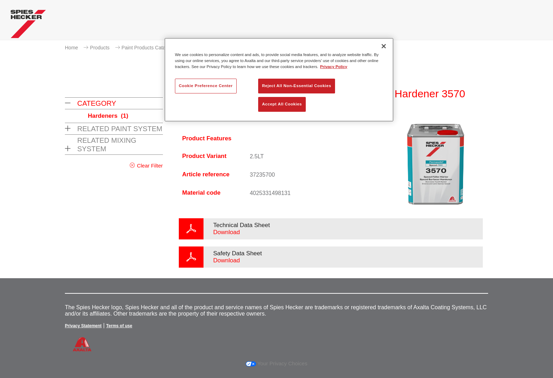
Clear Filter (150, 166)
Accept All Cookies (282, 104)
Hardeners (108, 115)
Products (99, 47)
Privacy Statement (83, 325)
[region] (279, 80)
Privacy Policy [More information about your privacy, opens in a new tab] (333, 67)
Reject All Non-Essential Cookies (296, 86)
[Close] (383, 46)
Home (71, 47)
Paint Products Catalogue (150, 47)
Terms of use (119, 325)
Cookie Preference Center (206, 86)
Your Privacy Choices (277, 363)
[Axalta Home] (28, 26)
